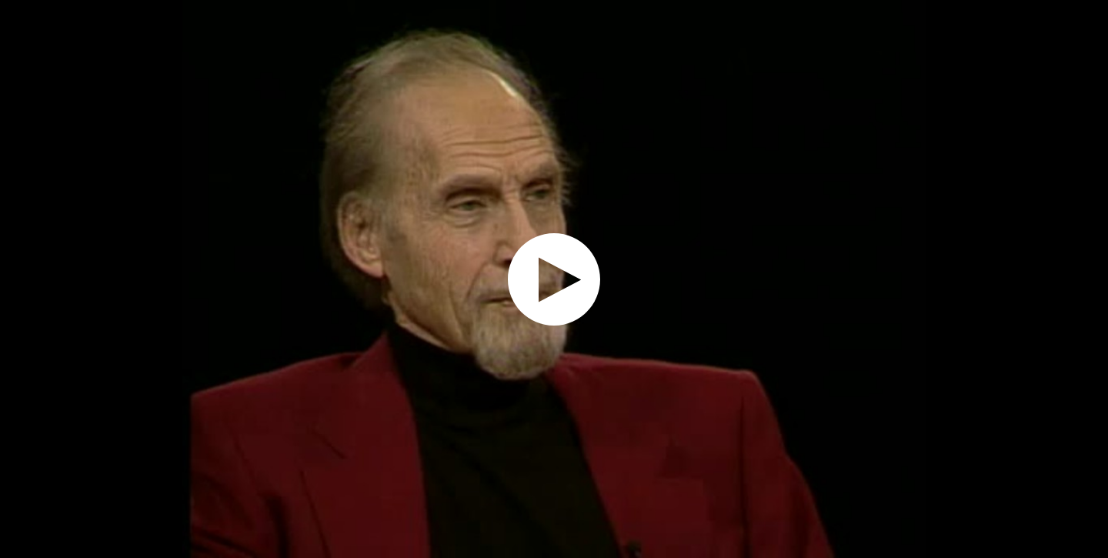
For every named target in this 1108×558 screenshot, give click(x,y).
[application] (554, 279)
